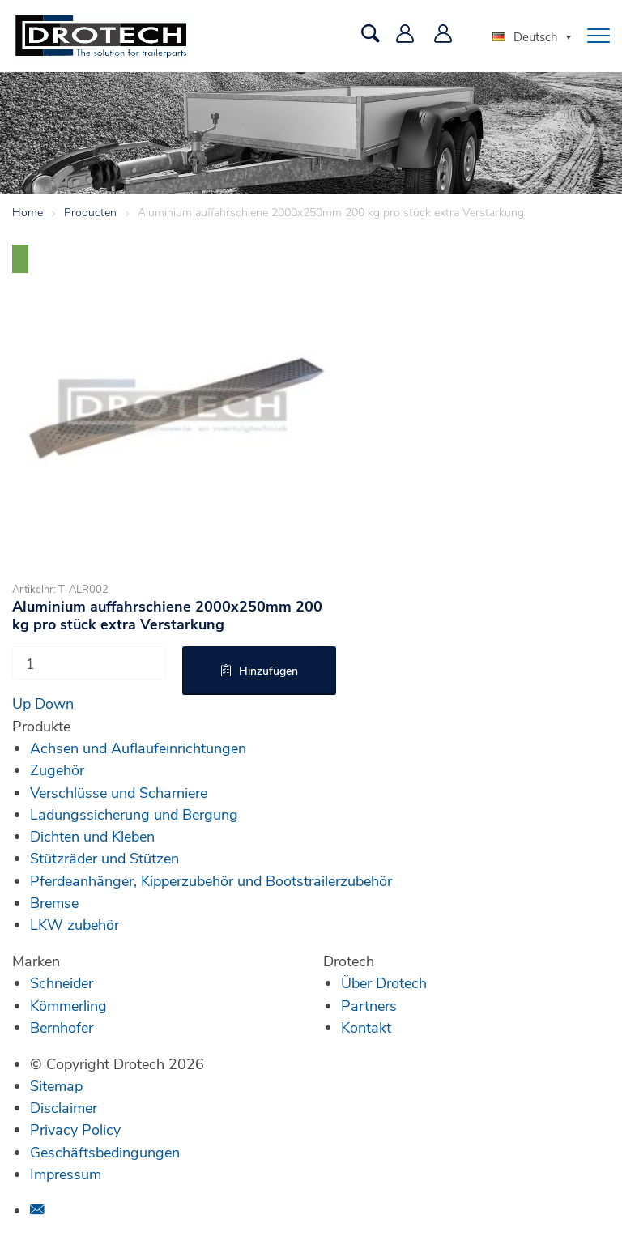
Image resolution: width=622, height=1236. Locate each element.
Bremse (54, 902)
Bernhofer (61, 1027)
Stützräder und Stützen (104, 857)
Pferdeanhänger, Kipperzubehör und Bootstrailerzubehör (211, 880)
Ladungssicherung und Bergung (134, 814)
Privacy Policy (75, 1129)
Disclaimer (63, 1107)
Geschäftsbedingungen (105, 1151)
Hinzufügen (268, 670)
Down (54, 703)
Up (21, 703)
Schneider (61, 982)
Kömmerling (68, 1005)
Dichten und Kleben (92, 836)
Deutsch (525, 36)
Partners (369, 1005)
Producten (90, 211)
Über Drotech (384, 982)
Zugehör (57, 769)
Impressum (65, 1173)
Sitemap (56, 1085)
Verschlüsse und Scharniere (118, 792)
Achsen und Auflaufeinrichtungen (138, 747)
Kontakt (366, 1027)
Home (27, 211)
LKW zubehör (74, 924)
